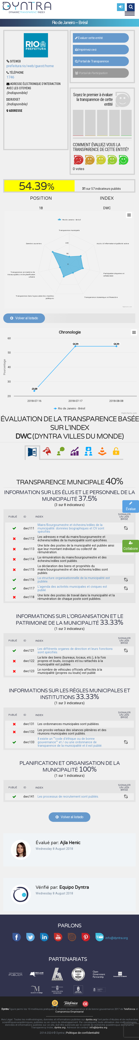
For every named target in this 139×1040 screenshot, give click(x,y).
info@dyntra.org (98, 1027)
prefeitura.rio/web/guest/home (30, 66)
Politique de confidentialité (82, 1032)
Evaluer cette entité (89, 38)
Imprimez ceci (85, 49)
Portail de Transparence (92, 61)
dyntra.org (91, 1019)
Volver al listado (24, 318)
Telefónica (129, 1009)
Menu (130, 11)
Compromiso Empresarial (69, 1011)
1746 (10, 77)
